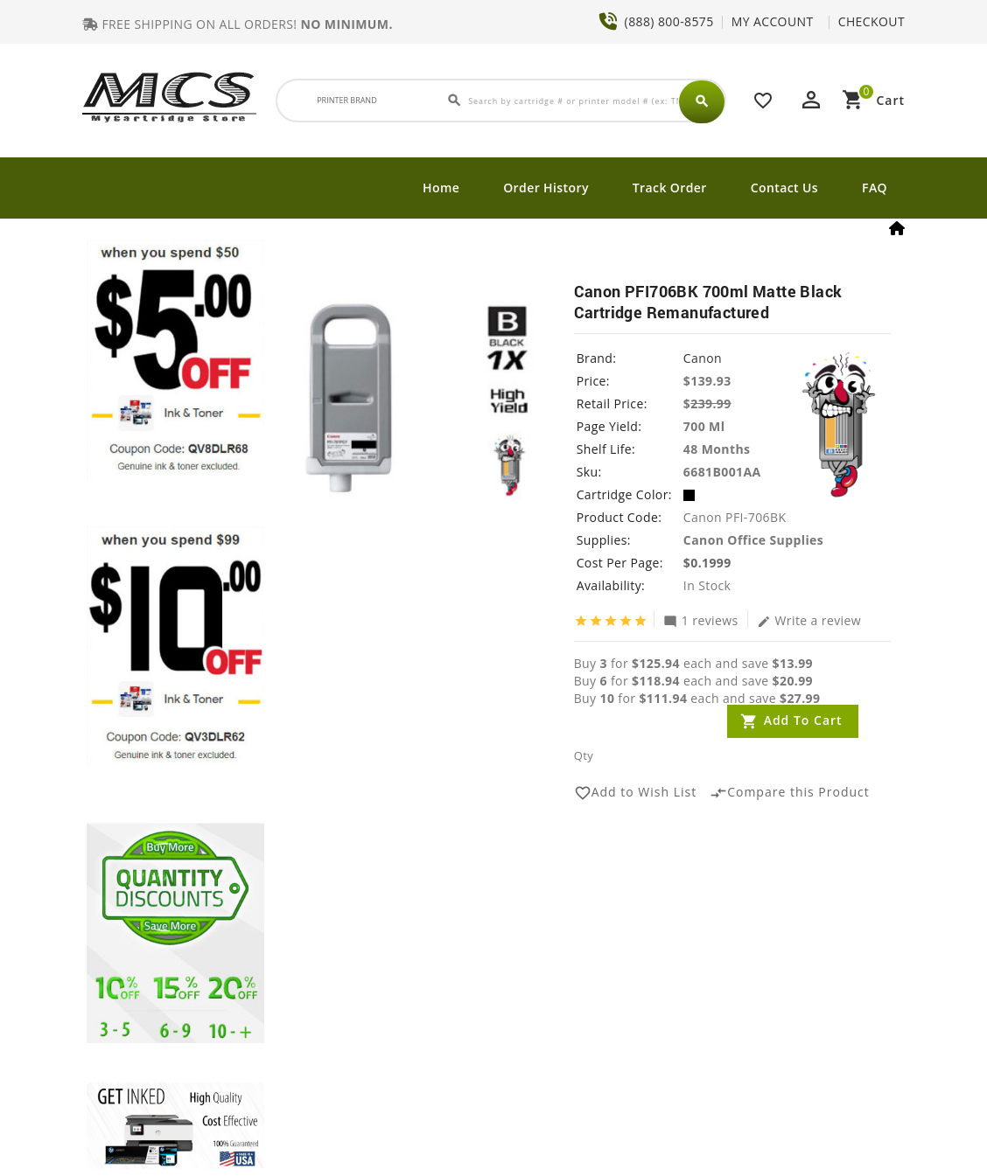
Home (441, 187)
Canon (702, 358)
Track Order (670, 187)
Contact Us (784, 187)
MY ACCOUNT (773, 21)
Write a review (809, 620)
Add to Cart (803, 720)
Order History (546, 187)
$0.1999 (707, 562)
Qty (583, 755)
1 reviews (700, 620)
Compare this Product (790, 793)
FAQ (874, 187)
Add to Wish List (635, 793)
